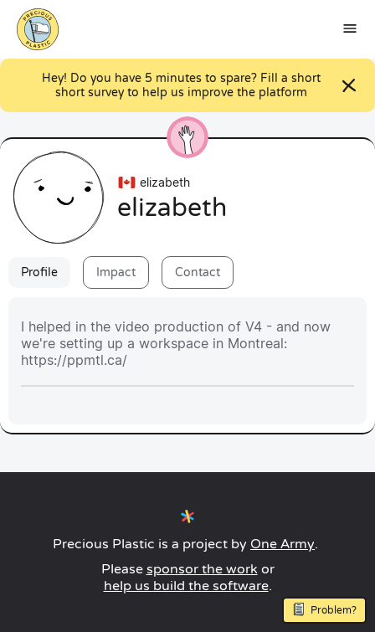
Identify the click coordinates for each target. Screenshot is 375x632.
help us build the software (186, 586)
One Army (282, 544)
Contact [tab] (197, 272)
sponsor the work (202, 569)
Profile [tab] (39, 272)
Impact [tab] (116, 272)
